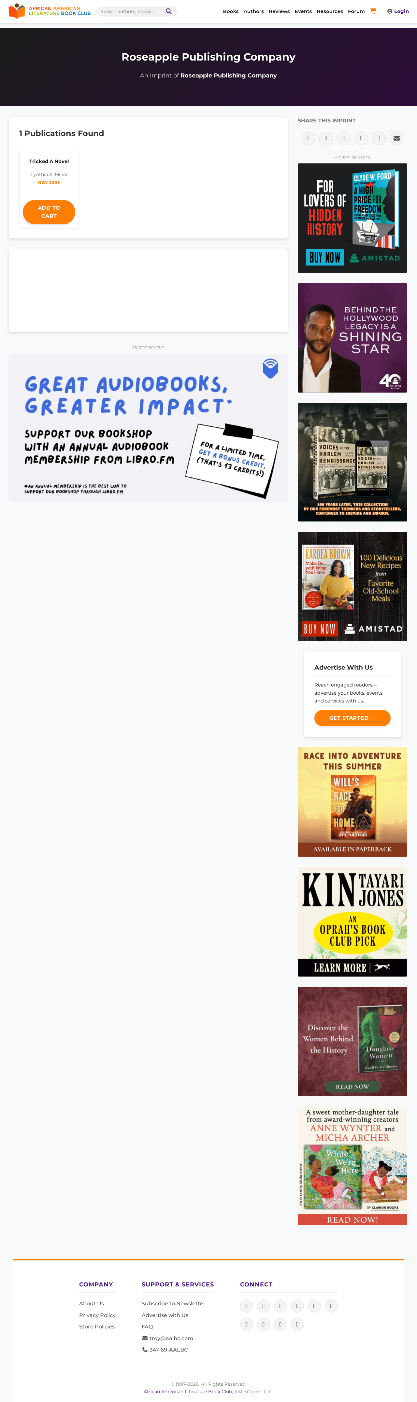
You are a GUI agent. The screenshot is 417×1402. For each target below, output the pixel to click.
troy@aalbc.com (167, 1338)
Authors (254, 11)
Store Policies (97, 1327)
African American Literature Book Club (188, 1392)
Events (303, 11)
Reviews (279, 11)
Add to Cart (49, 212)
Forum (356, 11)
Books (230, 11)
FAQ (147, 1327)
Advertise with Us (165, 1315)
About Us (91, 1303)
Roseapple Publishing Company (228, 75)
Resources (330, 11)
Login (398, 11)
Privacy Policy (97, 1315)
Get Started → (352, 718)
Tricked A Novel (49, 161)
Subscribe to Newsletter (174, 1303)
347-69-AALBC (165, 1350)
